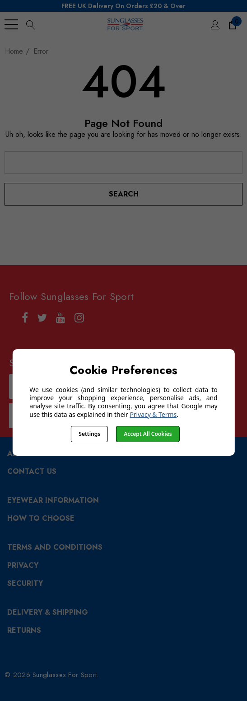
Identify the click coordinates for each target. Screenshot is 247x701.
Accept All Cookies (148, 434)
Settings (89, 434)
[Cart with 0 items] (232, 24)
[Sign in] (215, 24)
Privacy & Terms (153, 414)
